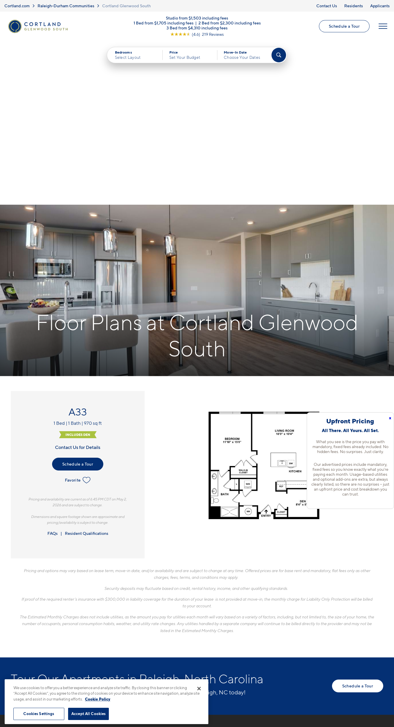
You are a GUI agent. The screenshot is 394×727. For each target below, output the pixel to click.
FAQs (52, 369)
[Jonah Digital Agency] (369, 700)
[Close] (199, 688)
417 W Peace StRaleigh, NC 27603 (118, 610)
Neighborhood (286, 596)
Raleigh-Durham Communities (66, 5)
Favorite (78, 316)
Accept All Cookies (88, 713)
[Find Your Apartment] (278, 55)
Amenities (206, 637)
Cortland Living (212, 647)
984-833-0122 (114, 596)
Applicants (380, 5)
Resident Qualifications (86, 369)
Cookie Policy (97, 699)
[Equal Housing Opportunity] (101, 628)
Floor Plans (207, 596)
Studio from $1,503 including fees (197, 18)
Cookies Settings (38, 713)
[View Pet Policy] (147, 628)
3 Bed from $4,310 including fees (197, 28)
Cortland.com (17, 5)
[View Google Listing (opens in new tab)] (197, 34)
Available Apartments (218, 606)
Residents (353, 5)
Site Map (223, 703)
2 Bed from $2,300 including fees (229, 23)
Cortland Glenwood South (126, 5)
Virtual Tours (209, 616)
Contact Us (326, 5)
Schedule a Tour (344, 26)
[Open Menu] (383, 26)
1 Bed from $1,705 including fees (164, 23)
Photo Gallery (210, 626)
